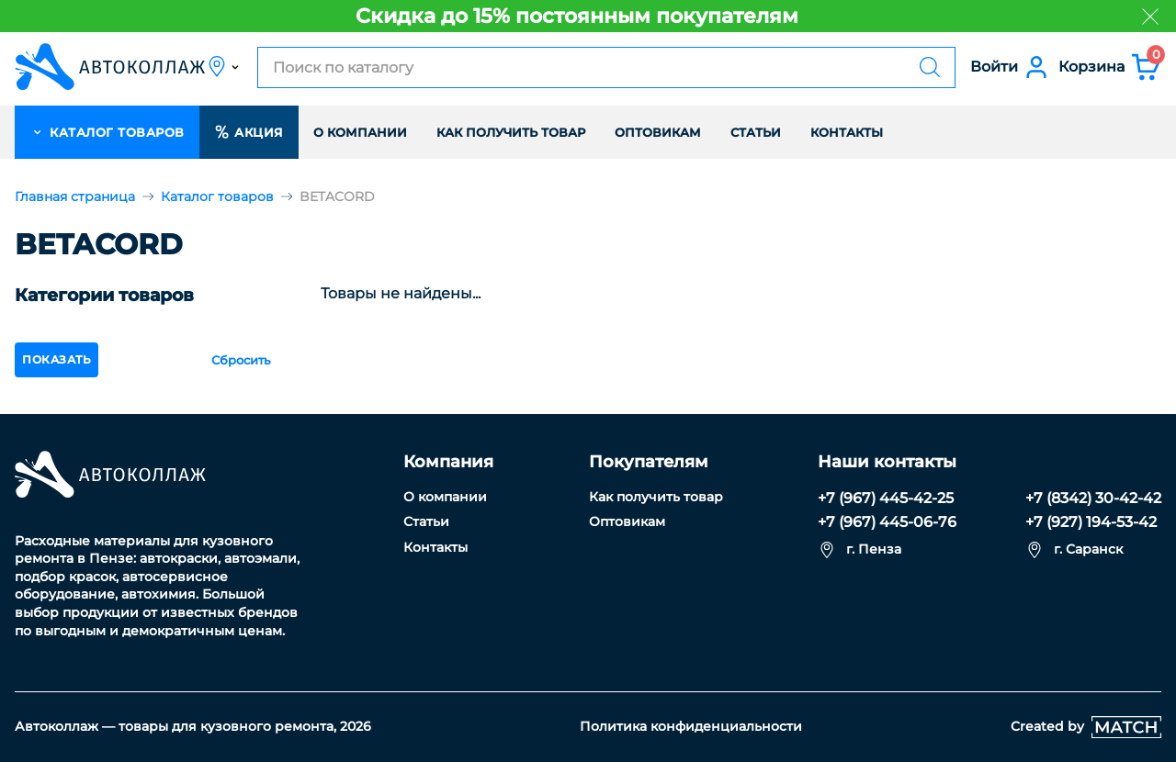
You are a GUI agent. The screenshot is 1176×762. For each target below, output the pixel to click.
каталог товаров (107, 132)
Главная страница (75, 196)
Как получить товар (510, 132)
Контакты (846, 132)
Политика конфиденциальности (691, 726)
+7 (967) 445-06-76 (887, 522)
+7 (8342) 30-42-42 (1093, 498)
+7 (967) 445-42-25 (886, 498)
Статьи (755, 132)
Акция (249, 132)
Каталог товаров (217, 196)
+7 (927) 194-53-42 (1091, 522)
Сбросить (240, 360)
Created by (1086, 727)
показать (56, 359)
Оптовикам (658, 132)
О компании (360, 132)
